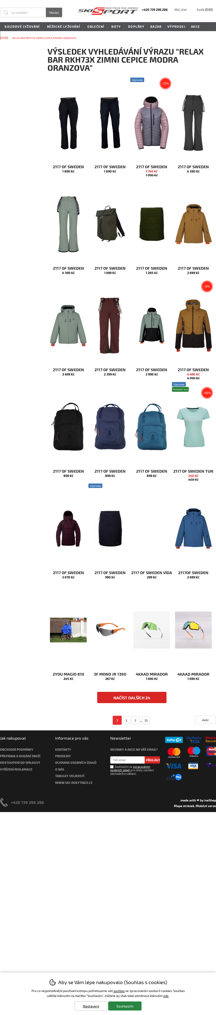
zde (166, 996)
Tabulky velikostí (69, 776)
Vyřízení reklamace (16, 769)
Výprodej (176, 26)
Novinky (11, 35)
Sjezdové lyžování (21, 27)
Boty (115, 27)
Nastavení (91, 1006)
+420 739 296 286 (27, 802)
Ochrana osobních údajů (76, 762)
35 (146, 720)
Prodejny (63, 756)
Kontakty (63, 749)
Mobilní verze (206, 806)
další (205, 720)
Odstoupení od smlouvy (20, 762)
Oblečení (95, 27)
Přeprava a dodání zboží (20, 756)
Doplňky (135, 27)
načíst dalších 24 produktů (131, 699)
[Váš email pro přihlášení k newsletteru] (127, 760)
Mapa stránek (184, 806)
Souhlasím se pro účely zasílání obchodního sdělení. (132, 770)
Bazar (156, 26)
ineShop (210, 800)
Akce (195, 26)
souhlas (119, 991)
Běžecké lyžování (62, 27)
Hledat (54, 12)
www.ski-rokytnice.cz (73, 783)
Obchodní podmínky (16, 749)
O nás (59, 769)
